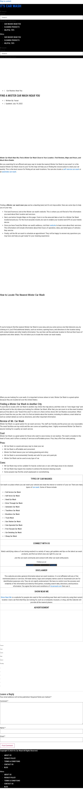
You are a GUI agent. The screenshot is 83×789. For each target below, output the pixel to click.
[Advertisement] (41, 72)
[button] (41, 11)
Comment (4, 701)
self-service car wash (71, 169)
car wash (36, 487)
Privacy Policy (10, 758)
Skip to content (5, 1)
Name (2, 728)
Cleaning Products (12, 27)
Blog (6, 767)
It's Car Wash (10, 6)
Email (2, 736)
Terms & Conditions (12, 761)
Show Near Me (6, 597)
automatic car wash (9, 172)
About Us (7, 755)
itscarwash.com (56, 586)
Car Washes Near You (12, 24)
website (53, 225)
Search (2, 14)
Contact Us (8, 764)
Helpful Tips (9, 30)
